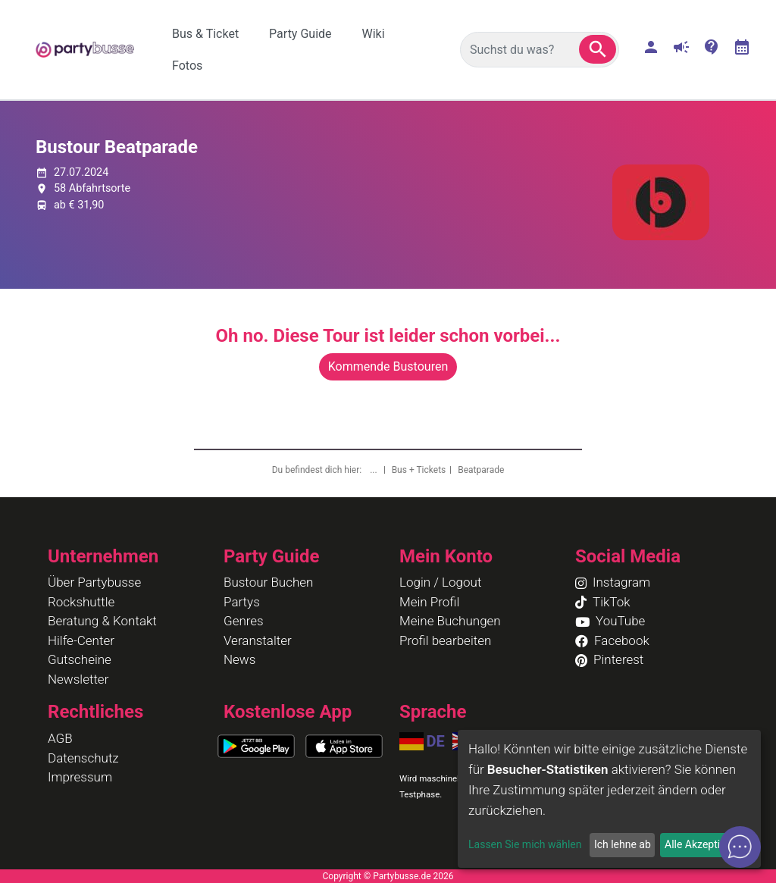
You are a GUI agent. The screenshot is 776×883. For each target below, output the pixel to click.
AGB (60, 738)
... (374, 470)
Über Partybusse (94, 582)
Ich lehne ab (622, 844)
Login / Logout (440, 582)
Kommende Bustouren (388, 366)
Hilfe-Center (81, 640)
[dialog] (609, 799)
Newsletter (78, 679)
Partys (242, 601)
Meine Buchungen (450, 620)
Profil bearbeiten (445, 640)
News (239, 659)
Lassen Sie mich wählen (524, 844)
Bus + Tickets (419, 470)
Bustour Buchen (268, 582)
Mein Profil (429, 601)
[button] (597, 49)
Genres (244, 620)
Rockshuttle (81, 601)
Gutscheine (79, 659)
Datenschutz (83, 758)
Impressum (80, 776)
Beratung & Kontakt (102, 620)
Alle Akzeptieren (702, 844)
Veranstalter (258, 640)
